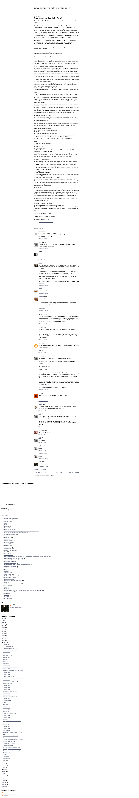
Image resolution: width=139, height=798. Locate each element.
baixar (5, 524)
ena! (4, 734)
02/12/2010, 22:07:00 (43, 310)
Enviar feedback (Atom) (47, 475)
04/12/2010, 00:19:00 (43, 434)
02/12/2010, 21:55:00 (43, 293)
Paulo (40, 263)
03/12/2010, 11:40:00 (43, 410)
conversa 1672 (6, 657)
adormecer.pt (7, 521)
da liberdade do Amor (8, 646)
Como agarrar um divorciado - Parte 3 (48, 18)
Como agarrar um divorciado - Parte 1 (12, 750)
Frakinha (41, 446)
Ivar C (40, 461)
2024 (3, 618)
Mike (40, 343)
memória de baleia (8, 555)
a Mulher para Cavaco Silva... (10, 650)
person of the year (8, 579)
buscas (6, 527)
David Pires (42, 231)
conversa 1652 (6, 726)
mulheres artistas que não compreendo (13, 558)
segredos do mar (7, 730)
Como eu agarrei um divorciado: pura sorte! (13, 739)
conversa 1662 (6, 693)
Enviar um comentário (40, 469)
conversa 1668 (6, 672)
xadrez (6, 596)
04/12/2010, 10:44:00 (43, 442)
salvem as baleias (7, 683)
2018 (3, 625)
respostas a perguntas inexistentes (12, 580)
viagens (5, 706)
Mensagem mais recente (41, 472)
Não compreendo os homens (10, 743)
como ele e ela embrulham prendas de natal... (14, 678)
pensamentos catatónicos (10, 577)
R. (39, 393)
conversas (6, 537)
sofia (5, 587)
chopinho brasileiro (7, 700)
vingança (5, 719)
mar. (4, 775)
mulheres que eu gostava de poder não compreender (17, 564)
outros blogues (7, 574)
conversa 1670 (6, 665)
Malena (41, 430)
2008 (3, 782)
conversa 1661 (6, 694)
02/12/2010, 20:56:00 (43, 259)
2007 (3, 784)
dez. (4, 642)
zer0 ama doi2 (7, 598)
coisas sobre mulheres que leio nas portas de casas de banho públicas (21, 531)
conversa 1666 (6, 679)
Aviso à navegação (7, 752)
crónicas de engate (8, 540)
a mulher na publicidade (10, 518)
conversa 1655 (6, 715)
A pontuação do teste (8, 745)
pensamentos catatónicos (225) (10, 696)
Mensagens (5, 792)
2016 (3, 629)
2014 (3, 633)
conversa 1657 (6, 709)
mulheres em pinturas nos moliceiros (13, 559)
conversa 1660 (6, 698)
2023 (3, 620)
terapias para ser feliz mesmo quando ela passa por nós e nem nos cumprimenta (23, 590)
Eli (39, 251)
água (4, 702)
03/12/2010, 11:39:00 (43, 401)
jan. (4, 778)
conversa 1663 (6, 689)
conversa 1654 (6, 717)
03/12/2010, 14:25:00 (43, 426)
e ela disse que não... (8, 655)
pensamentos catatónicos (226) (10, 681)
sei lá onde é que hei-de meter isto (12, 583)
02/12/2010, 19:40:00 (43, 238)
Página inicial (58, 472)
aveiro (5, 523)
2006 (3, 786)
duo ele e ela (7, 547)
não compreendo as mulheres (52, 8)
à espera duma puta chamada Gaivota (12, 721)
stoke (5, 588)
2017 (3, 627)
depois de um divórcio (8, 676)
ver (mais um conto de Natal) (10, 691)
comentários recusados (9, 534)
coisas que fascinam (9, 529)
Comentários (5, 795)
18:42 (47, 219)
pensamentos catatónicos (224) (10, 735)
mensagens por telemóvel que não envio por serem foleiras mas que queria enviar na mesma (26, 556)
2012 (3, 637)
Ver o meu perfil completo (16, 607)
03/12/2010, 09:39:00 (43, 389)
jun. (4, 769)
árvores (5, 659)
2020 (3, 622)
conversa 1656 (6, 711)
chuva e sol (6, 756)
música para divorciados (10, 566)
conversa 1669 (6, 668)
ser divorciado (7, 585)
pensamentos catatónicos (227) (10, 648)
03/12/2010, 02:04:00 (43, 339)
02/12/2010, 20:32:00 (43, 248)
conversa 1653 (6, 724)
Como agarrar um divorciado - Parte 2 (12, 749)
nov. (4, 760)
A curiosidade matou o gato (9, 741)
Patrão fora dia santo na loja (46, 222)
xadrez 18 (5, 661)
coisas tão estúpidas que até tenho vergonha (15, 532)
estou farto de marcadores (10, 550)
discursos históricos (9, 542)
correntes (6, 539)
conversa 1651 (6, 728)
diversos (6, 543)
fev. (4, 777)
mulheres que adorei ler (10, 563)
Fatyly (40, 404)
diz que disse (7, 545)
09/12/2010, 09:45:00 (43, 466)
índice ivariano (7, 553)
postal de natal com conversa (10, 666)
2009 (3, 780)
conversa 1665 (6, 685)
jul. (4, 767)
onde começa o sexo (8, 653)
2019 (3, 624)
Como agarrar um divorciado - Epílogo (12, 737)
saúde (5, 582)
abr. (4, 773)
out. (4, 762)
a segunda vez (7, 519)
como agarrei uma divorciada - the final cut (13, 732)
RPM (40, 242)
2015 (3, 631)
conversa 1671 (6, 663)
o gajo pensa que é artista (10, 567)
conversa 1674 (6, 644)
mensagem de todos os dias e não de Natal (13, 670)
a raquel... (5, 754)
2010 (3, 640)
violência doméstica (9, 591)
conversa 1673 (6, 652)
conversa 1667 (6, 674)
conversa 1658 (6, 707)
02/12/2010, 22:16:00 (43, 323)
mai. (4, 771)
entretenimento (8, 548)
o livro (5, 569)
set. (4, 763)
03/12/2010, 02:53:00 (43, 352)
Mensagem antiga (74, 472)
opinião (6, 571)
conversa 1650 (6, 758)
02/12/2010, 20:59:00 (43, 285)
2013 (3, 635)
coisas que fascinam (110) (9, 713)
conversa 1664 (6, 687)
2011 (3, 638)
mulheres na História (9, 561)
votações (6, 593)
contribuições (7, 535)
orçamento (6, 572)
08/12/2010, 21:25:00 (43, 450)
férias (5, 551)
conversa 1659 (6, 704)
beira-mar (6, 526)
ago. (4, 765)
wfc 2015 (6, 595)
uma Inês (41, 296)
